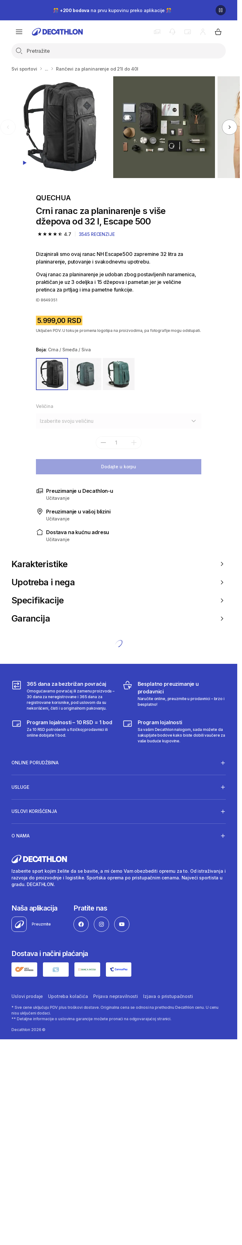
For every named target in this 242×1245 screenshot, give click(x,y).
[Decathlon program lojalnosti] (174, 731)
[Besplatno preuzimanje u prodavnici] (174, 695)
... (47, 69)
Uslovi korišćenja (34, 811)
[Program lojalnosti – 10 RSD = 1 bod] (63, 731)
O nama (20, 835)
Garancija (118, 618)
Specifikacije (118, 600)
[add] (134, 442)
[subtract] (103, 442)
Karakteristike (118, 564)
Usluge (20, 786)
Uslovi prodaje (27, 996)
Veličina (44, 406)
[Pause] (221, 10)
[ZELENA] (85, 374)
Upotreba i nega (118, 582)
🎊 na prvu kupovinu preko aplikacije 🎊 (112, 10)
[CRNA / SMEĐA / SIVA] (52, 374)
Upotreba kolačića (68, 996)
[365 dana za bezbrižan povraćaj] (63, 695)
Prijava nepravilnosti (115, 996)
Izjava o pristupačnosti (168, 996)
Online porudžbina (35, 762)
